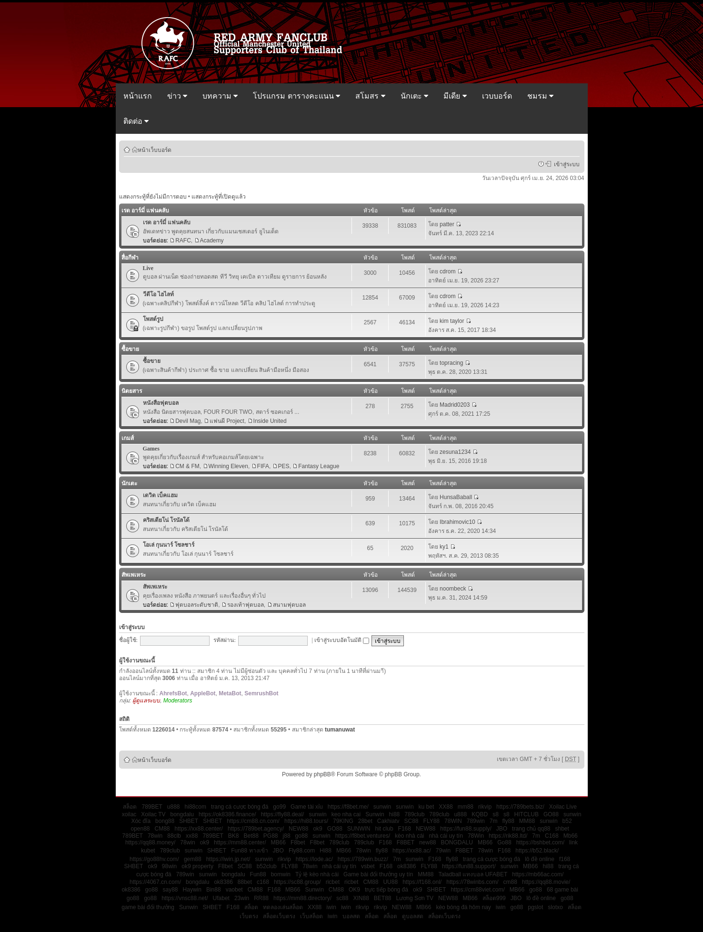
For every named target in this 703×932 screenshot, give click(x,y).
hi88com (195, 806)
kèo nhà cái (409, 835)
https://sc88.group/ (297, 882)
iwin (331, 907)
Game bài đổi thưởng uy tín (378, 874)
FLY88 (431, 821)
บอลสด (351, 916)
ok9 (317, 828)
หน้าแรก (137, 96)
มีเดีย (454, 96)
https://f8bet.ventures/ (362, 835)
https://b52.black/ (537, 850)
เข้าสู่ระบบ (565, 164)
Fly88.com (302, 850)
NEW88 (298, 828)
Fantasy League (318, 466)
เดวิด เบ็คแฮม (160, 495)
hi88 (394, 814)
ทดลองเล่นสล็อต (283, 907)
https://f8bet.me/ (348, 806)
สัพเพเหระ (133, 574)
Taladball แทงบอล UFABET (473, 874)
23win (241, 898)
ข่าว (177, 96)
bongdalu (182, 814)
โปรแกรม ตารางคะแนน (296, 96)
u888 (173, 806)
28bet (365, 821)
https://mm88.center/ (240, 842)
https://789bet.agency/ (256, 828)
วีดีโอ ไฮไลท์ (158, 294)
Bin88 (213, 889)
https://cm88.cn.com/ (253, 821)
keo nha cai (346, 814)
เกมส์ (127, 438)
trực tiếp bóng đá (386, 889)
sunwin (382, 806)
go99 (279, 806)
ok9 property (197, 866)
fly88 (508, 821)
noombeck (453, 588)
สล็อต (130, 806)
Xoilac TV (153, 814)
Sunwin (374, 814)
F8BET (405, 842)
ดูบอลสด (412, 916)
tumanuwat (340, 729)
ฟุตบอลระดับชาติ (196, 604)
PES (284, 466)
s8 (495, 814)
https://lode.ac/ (314, 859)
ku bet (426, 806)
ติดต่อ (136, 121)
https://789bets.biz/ (520, 806)
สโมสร (370, 96)
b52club (267, 866)
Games (151, 448)
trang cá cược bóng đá (239, 806)
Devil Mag (188, 421)
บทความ (220, 96)
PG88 (270, 835)
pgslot (535, 907)
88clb (174, 835)
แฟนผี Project (227, 421)
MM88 (527, 821)
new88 (427, 842)
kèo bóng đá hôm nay (463, 907)
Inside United (270, 421)
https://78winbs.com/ (472, 882)
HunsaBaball (456, 497)
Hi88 (325, 850)
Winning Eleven (228, 466)
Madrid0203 (455, 404)
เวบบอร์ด (497, 96)
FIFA (263, 466)
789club (414, 814)
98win (169, 866)
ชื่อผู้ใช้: (128, 640)
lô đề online (539, 859)
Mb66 (570, 835)
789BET (151, 806)
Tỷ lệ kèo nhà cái (317, 874)
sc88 (342, 898)
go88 (301, 835)
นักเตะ (414, 96)
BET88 (383, 898)
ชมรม (540, 96)
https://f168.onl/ (422, 882)
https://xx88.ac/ (411, 850)
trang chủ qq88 (531, 828)
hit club (384, 828)
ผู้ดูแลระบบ (146, 700)
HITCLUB (526, 814)
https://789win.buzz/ (363, 859)
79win (443, 850)
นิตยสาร (131, 391)
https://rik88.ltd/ (508, 835)
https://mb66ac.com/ (537, 874)
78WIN (453, 821)
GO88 (551, 814)
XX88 (445, 806)
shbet (562, 828)
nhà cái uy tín (446, 835)
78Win (476, 835)
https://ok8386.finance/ (227, 814)
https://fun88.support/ (469, 866)
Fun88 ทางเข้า (249, 850)
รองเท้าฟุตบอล (245, 604)
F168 (404, 828)
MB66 (278, 842)
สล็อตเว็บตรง (279, 916)
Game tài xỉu (307, 806)
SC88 (411, 821)
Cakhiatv (388, 821)
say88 (170, 889)
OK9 (354, 889)
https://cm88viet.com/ (477, 889)
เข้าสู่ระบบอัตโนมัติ (341, 640)
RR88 (261, 898)
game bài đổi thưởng (147, 907)
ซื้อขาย (130, 349)
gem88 (192, 859)
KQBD (480, 814)
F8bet (298, 842)
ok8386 (406, 866)
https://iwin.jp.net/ (228, 859)
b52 (567, 821)
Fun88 (258, 874)
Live (148, 268)
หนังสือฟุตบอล (161, 403)
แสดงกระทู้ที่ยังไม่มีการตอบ (153, 196)
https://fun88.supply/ (465, 828)
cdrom (447, 271)
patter (447, 224)
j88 (287, 835)
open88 (140, 828)
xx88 (192, 835)
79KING (343, 821)
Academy (212, 240)
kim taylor (452, 321)
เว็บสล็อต (311, 916)
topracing (451, 363)
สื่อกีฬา (130, 257)
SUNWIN (359, 828)
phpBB (322, 774)
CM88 (162, 828)
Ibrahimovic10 (457, 522)
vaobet (234, 889)
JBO (501, 828)
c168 (263, 882)
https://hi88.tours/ (306, 821)
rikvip (485, 806)
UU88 (390, 882)
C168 (552, 835)
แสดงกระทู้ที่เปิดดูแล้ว (218, 196)
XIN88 (361, 898)
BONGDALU (457, 842)
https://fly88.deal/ (282, 814)
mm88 (465, 806)
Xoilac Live (563, 806)
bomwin (281, 874)
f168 (564, 859)
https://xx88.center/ (199, 828)
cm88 (510, 882)
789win (476, 821)
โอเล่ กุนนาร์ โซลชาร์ (168, 544)
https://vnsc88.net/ (184, 898)
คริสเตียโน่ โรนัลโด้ (166, 520)
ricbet (333, 882)
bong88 (164, 821)
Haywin (192, 889)
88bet (245, 882)
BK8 (233, 835)
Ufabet (221, 898)
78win (155, 835)
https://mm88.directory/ (302, 898)
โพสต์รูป (153, 319)
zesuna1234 (455, 452)
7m (494, 821)
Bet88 (250, 835)
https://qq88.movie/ (546, 882)
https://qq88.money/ (150, 842)
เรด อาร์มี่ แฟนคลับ (145, 210)
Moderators (177, 700)
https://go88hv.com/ (154, 859)
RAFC (183, 240)
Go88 (504, 842)
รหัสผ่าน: (224, 640)
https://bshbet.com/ (540, 842)
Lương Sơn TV (414, 898)
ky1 (444, 546)
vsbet (368, 866)
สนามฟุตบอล (289, 604)
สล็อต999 (494, 898)
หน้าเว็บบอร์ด (154, 149)
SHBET (188, 821)
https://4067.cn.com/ (155, 882)
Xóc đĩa (141, 821)
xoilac (129, 814)
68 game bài (562, 889)
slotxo (555, 907)
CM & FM (187, 466)
